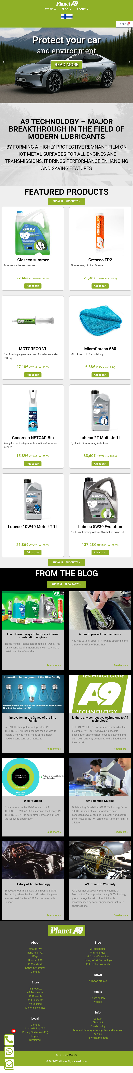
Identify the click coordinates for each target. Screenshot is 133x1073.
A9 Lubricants (35, 1006)
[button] (4, 69)
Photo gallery (97, 1004)
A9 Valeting (35, 1010)
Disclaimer (35, 1046)
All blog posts (97, 955)
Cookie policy (97, 1033)
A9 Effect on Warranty (98, 970)
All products (35, 995)
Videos (98, 1008)
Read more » (54, 672)
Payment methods (98, 1044)
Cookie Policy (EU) (35, 1035)
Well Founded (97, 959)
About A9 (98, 1029)
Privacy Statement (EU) (35, 1038)
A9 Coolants (35, 1002)
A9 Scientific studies (97, 963)
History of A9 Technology (98, 966)
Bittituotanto (72, 1062)
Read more (66, 71)
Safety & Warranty (35, 974)
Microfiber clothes (35, 1014)
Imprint (35, 1042)
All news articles (98, 987)
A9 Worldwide (35, 970)
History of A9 (35, 966)
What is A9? (35, 955)
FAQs (35, 963)
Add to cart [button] (33, 292)
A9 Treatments (35, 999)
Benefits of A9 (35, 959)
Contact (35, 978)
